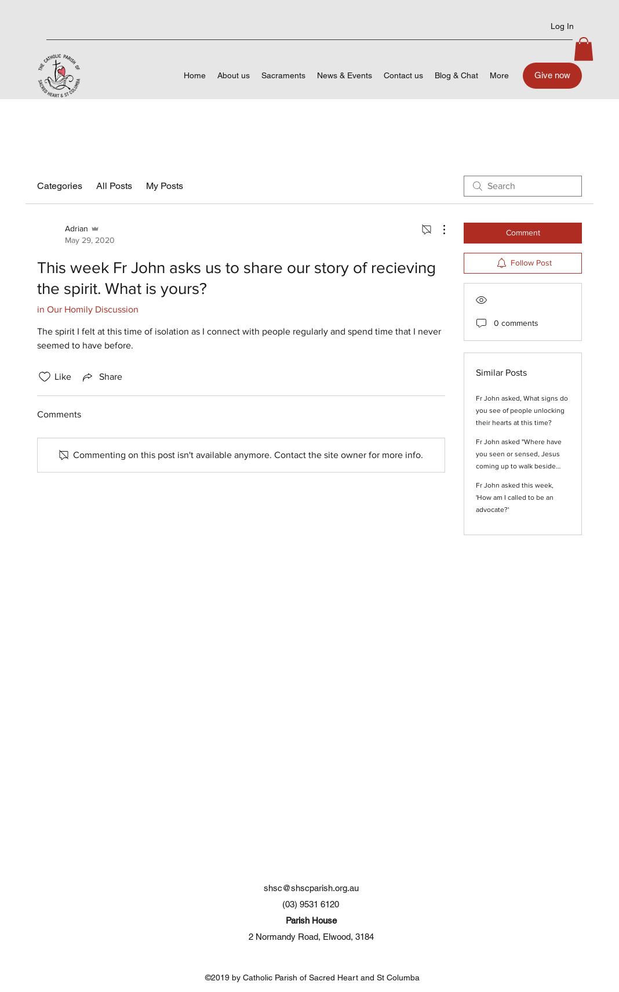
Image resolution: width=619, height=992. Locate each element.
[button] (583, 49)
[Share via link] (101, 377)
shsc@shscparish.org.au (311, 888)
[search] (523, 186)
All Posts (114, 185)
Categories (59, 185)
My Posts (164, 185)
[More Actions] (438, 230)
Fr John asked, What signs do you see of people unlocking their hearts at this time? (522, 410)
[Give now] (552, 76)
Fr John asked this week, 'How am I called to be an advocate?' (515, 497)
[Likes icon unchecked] (44, 377)
